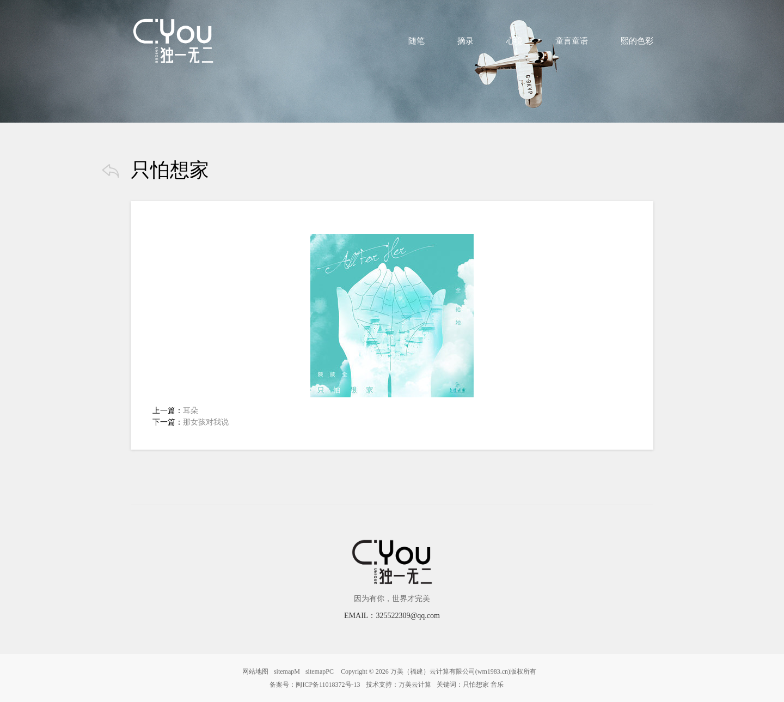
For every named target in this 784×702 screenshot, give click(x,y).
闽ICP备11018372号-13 (328, 684)
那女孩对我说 (206, 422)
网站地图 (255, 671)
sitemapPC (319, 671)
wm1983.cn (492, 671)
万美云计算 (415, 684)
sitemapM (287, 671)
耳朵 (190, 411)
